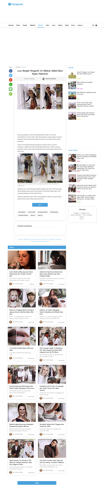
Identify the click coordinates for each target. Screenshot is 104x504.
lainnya (80, 25)
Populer (25, 25)
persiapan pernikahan (42, 212)
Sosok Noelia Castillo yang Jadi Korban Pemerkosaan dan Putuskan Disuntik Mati (21, 274)
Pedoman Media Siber (76, 215)
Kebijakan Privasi (85, 213)
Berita (18, 25)
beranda (11, 25)
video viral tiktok (31, 212)
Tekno (47, 25)
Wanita (60, 25)
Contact (81, 218)
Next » (40, 205)
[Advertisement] (63, 12)
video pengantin (21, 212)
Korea (73, 25)
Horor (53, 25)
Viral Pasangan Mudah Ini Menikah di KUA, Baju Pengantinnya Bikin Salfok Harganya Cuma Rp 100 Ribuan (51, 350)
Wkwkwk (40, 25)
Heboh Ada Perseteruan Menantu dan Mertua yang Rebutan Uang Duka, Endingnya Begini (51, 274)
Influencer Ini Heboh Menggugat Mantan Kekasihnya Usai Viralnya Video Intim (51, 312)
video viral (40, 215)
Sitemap (81, 217)
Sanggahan (76, 213)
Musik (67, 25)
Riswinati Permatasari (51, 78)
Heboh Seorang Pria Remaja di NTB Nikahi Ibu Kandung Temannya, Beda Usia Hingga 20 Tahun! (20, 462)
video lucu (33, 215)
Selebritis (32, 25)
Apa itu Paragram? (87, 215)
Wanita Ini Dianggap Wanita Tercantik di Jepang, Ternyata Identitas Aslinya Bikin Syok (21, 312)
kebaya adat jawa (54, 212)
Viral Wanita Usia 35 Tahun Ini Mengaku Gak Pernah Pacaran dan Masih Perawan (52, 388)
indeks (37, 483)
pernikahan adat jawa (23, 215)
